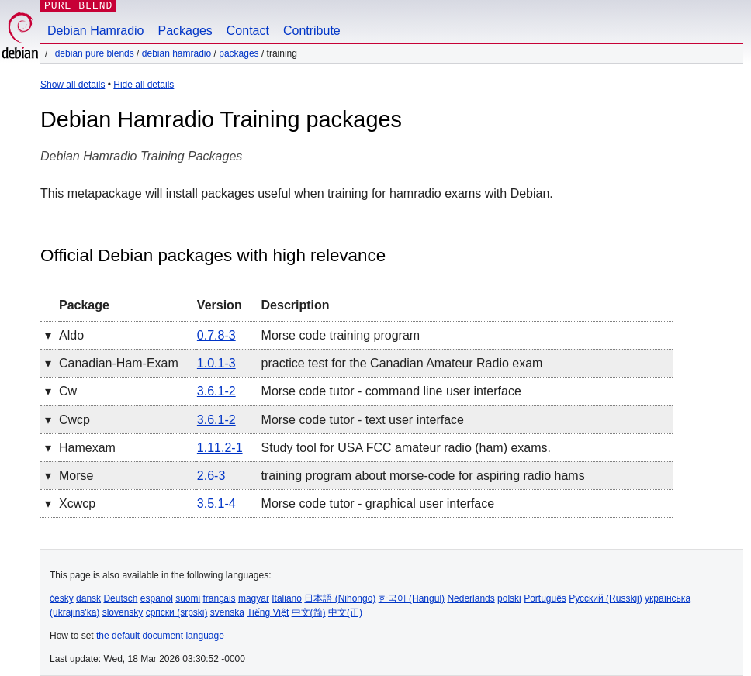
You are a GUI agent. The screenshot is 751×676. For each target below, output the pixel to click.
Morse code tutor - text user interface (362, 419)
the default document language (160, 635)
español (156, 598)
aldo (71, 335)
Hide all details (143, 84)
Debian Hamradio (95, 30)
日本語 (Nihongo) (340, 598)
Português (545, 598)
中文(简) (309, 612)
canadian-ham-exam (118, 363)
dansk (88, 598)
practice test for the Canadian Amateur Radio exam (402, 363)
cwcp (74, 419)
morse (76, 475)
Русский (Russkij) (605, 598)
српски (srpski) (177, 612)
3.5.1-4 (216, 503)
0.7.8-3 (216, 335)
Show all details (72, 84)
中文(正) (345, 612)
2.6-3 (211, 475)
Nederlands (470, 598)
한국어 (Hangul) (412, 598)
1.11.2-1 (220, 447)
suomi (187, 598)
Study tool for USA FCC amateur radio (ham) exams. (406, 447)
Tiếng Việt (268, 612)
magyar (253, 598)
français (219, 598)
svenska (227, 612)
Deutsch (120, 598)
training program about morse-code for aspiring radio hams (423, 475)
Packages (185, 30)
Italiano (287, 598)
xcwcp (77, 503)
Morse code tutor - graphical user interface (378, 503)
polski (509, 598)
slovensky (123, 612)
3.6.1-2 (216, 391)
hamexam (87, 447)
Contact (248, 30)
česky (62, 598)
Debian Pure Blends (94, 53)
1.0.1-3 (216, 363)
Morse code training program (340, 335)
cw (68, 391)
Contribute (312, 30)
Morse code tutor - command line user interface (391, 391)
